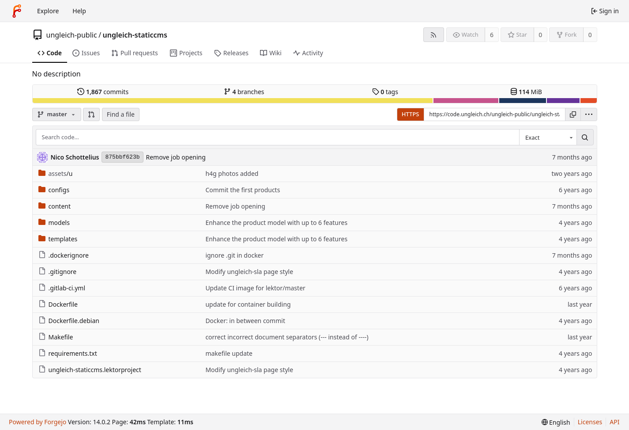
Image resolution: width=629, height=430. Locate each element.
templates (58, 239)
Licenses (590, 422)
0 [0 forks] (590, 34)
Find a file (121, 114)
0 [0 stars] (540, 34)
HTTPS (410, 114)
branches (244, 92)
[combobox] (547, 137)
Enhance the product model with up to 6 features (276, 222)
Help (79, 11)
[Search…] (584, 137)
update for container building (247, 304)
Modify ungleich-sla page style (249, 271)
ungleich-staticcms (135, 34)
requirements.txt (67, 353)
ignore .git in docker (234, 255)
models (54, 222)
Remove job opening (176, 157)
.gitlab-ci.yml (62, 288)
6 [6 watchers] (491, 34)
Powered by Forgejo (37, 422)
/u (55, 173)
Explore (48, 11)
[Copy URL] (573, 114)
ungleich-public (71, 34)
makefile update (228, 353)
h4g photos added (231, 173)
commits (102, 92)
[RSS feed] (433, 34)
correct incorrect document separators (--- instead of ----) (286, 337)
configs (54, 190)
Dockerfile (58, 304)
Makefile (55, 337)
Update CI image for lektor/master (255, 288)
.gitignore (57, 271)
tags (385, 92)
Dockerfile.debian (69, 320)
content (54, 206)
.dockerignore (63, 255)
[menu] (588, 114)
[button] (91, 114)
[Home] (16, 11)
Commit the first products (242, 190)
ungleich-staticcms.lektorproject (89, 369)
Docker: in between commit (245, 320)
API (614, 422)
